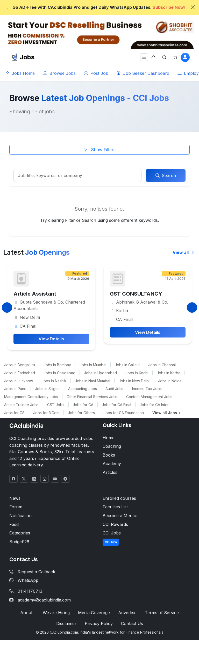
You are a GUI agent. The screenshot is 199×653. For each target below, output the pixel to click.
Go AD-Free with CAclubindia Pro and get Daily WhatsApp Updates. (95, 7)
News (14, 498)
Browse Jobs (59, 73)
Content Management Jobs (149, 396)
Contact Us (132, 623)
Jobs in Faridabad (19, 373)
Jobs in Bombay (57, 365)
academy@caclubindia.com (44, 600)
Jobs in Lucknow (18, 381)
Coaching (112, 446)
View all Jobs (166, 412)
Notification (20, 515)
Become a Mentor (120, 515)
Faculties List (115, 506)
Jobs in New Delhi (134, 381)
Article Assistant (57, 294)
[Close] (193, 7)
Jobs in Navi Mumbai (92, 381)
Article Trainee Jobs (21, 404)
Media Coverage (94, 612)
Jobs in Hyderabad (100, 373)
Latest (36, 252)
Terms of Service (162, 612)
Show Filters (99, 149)
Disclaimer (66, 623)
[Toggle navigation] (144, 57)
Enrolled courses (119, 498)
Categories (19, 532)
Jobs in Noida (170, 381)
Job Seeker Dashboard (143, 73)
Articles (110, 472)
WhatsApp (23, 580)
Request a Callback (32, 571)
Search (165, 175)
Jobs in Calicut (127, 365)
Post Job (96, 73)
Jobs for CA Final (116, 404)
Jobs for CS (14, 412)
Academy (112, 463)
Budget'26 (19, 541)
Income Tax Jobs (147, 388)
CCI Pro (111, 542)
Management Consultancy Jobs (31, 396)
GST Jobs (55, 404)
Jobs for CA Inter (154, 404)
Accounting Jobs (82, 388)
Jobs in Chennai (162, 365)
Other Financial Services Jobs (92, 396)
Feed (14, 524)
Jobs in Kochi (136, 373)
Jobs (27, 57)
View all (184, 252)
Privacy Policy (99, 623)
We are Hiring (56, 612)
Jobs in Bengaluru (19, 365)
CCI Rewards (115, 524)
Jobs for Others (81, 412)
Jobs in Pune (15, 388)
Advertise (127, 612)
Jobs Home (20, 73)
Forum (15, 506)
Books (109, 455)
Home (109, 437)
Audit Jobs (114, 388)
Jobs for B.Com (46, 412)
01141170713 (30, 591)
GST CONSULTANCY (158, 294)
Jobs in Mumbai (93, 365)
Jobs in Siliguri (47, 388)
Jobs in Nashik (53, 381)
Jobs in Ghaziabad (59, 373)
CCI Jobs (112, 532)
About (26, 612)
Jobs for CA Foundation (123, 412)
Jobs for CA (83, 404)
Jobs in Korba (168, 373)
